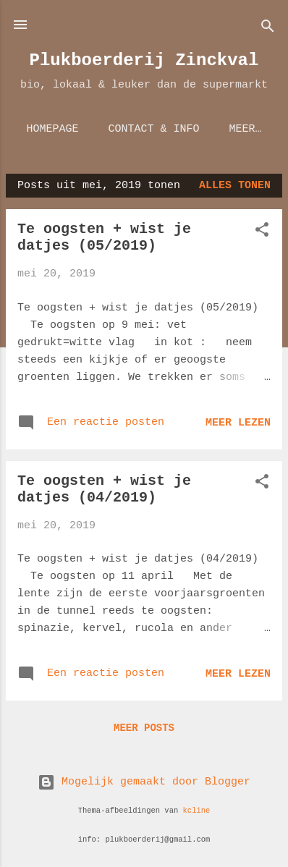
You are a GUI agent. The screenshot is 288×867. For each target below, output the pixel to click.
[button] (262, 233)
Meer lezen (238, 423)
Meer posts (144, 728)
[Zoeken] (267, 29)
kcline (197, 810)
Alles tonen (235, 185)
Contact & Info (153, 129)
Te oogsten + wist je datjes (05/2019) (104, 237)
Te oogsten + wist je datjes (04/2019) (104, 489)
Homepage (52, 129)
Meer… (245, 129)
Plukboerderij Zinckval (144, 60)
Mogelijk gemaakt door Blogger (144, 782)
